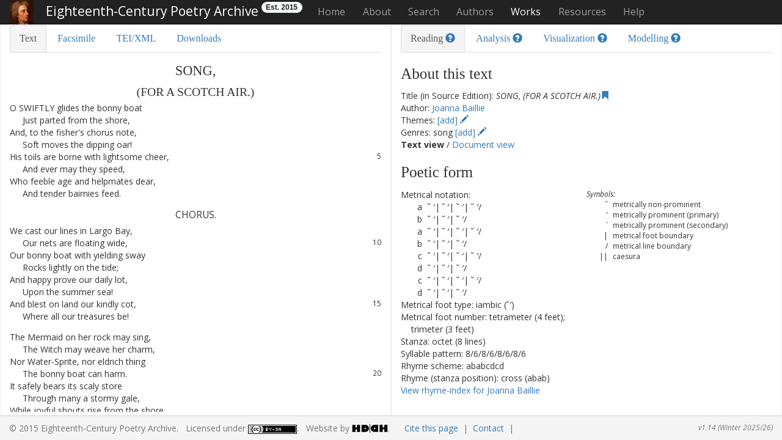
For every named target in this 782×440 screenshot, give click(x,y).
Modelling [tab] (654, 38)
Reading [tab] (433, 38)
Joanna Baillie (458, 108)
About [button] (377, 11)
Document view (483, 144)
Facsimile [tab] (76, 38)
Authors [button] (475, 11)
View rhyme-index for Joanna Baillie (470, 390)
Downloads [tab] (199, 38)
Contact (488, 428)
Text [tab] (28, 38)
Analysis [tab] (499, 38)
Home (331, 11)
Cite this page (431, 428)
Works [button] (526, 11)
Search (423, 11)
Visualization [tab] (575, 38)
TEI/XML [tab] (136, 38)
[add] (453, 120)
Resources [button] (582, 11)
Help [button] (634, 11)
